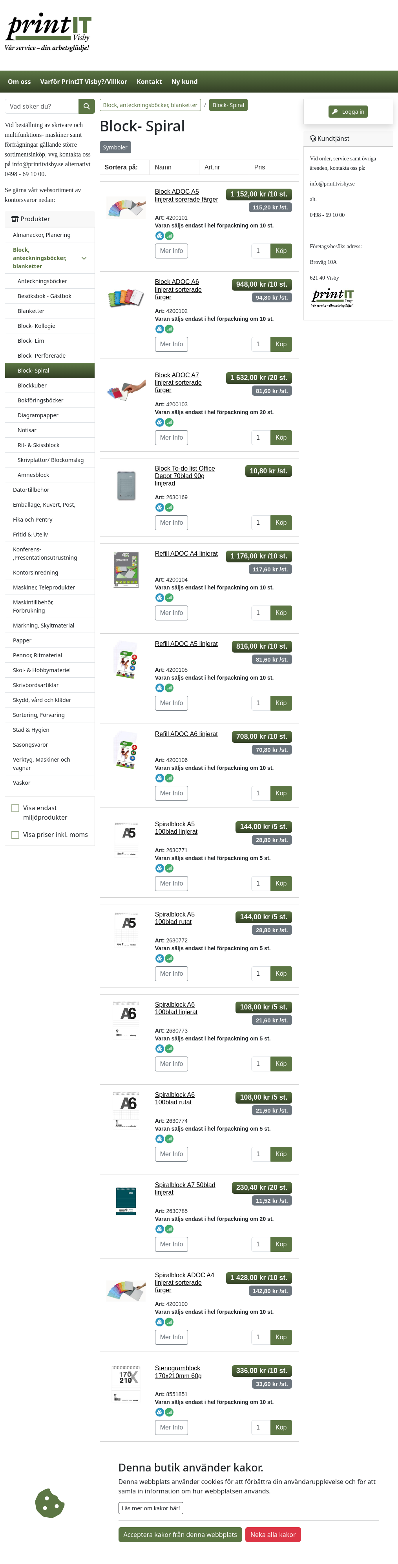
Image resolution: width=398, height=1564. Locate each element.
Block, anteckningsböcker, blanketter (150, 105)
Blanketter (31, 311)
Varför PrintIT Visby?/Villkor (83, 81)
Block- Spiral (33, 370)
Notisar (27, 430)
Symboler (115, 147)
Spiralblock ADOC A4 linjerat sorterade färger (184, 1282)
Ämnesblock (33, 474)
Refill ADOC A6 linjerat (186, 734)
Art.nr (212, 167)
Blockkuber (32, 385)
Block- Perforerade (42, 355)
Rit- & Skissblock (38, 445)
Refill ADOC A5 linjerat (186, 643)
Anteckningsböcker (42, 281)
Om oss (19, 81)
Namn (163, 167)
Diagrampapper (38, 415)
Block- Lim (31, 340)
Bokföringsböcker (41, 400)
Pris (259, 167)
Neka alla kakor (273, 1534)
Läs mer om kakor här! (151, 1508)
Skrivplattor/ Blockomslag (51, 460)
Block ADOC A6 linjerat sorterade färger (178, 289)
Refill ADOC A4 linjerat (186, 553)
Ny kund (185, 81)
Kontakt (149, 81)
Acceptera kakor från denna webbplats (180, 1534)
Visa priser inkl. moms (55, 834)
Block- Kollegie (36, 325)
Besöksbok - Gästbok (44, 296)
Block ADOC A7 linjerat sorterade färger (178, 382)
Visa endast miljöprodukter (45, 813)
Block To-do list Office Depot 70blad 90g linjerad (185, 476)
